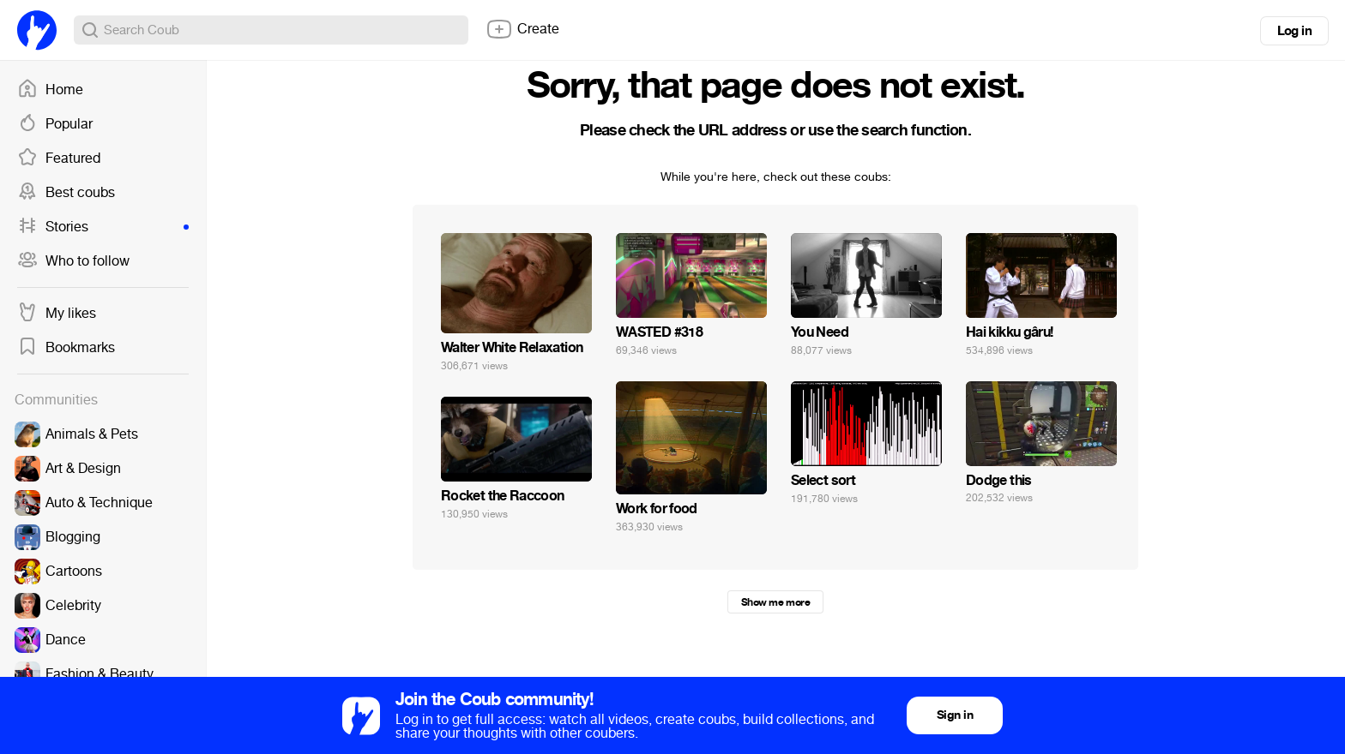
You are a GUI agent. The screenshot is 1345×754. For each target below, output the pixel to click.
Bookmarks (66, 348)
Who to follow (73, 261)
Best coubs (66, 193)
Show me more (775, 602)
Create (522, 29)
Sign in (955, 715)
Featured (58, 159)
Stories (103, 227)
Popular (55, 124)
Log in (1294, 30)
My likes (56, 314)
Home (50, 90)
